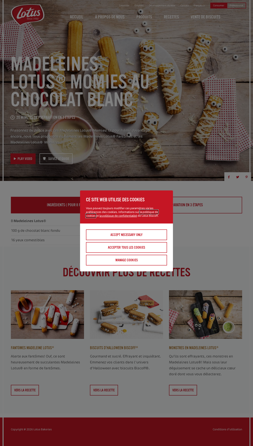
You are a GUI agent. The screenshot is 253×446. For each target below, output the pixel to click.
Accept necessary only (126, 235)
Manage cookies (126, 260)
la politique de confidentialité (118, 216)
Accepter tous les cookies (126, 247)
